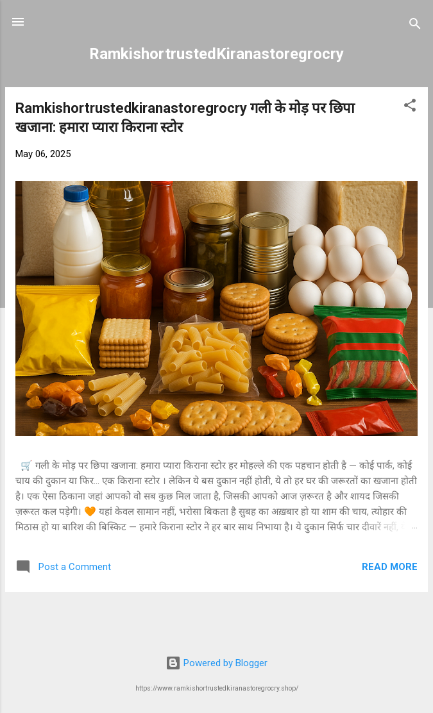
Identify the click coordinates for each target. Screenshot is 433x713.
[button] (410, 107)
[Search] (415, 26)
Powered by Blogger (216, 663)
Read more (390, 567)
